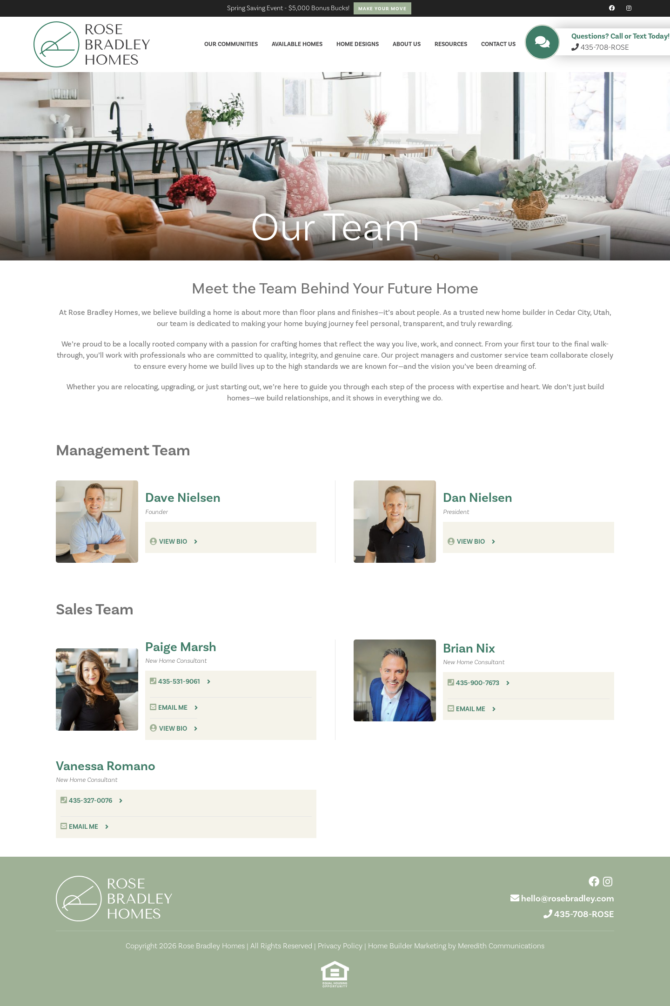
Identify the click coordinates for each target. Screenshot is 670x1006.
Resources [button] (451, 44)
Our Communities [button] (231, 44)
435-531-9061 (179, 682)
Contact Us (498, 44)
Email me (173, 708)
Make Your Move (382, 9)
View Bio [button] (173, 542)
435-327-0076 (90, 801)
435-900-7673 (477, 683)
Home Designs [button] (357, 44)
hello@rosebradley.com (567, 898)
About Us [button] (407, 44)
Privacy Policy (340, 945)
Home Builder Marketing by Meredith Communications (456, 945)
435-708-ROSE (584, 914)
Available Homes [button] (297, 44)
